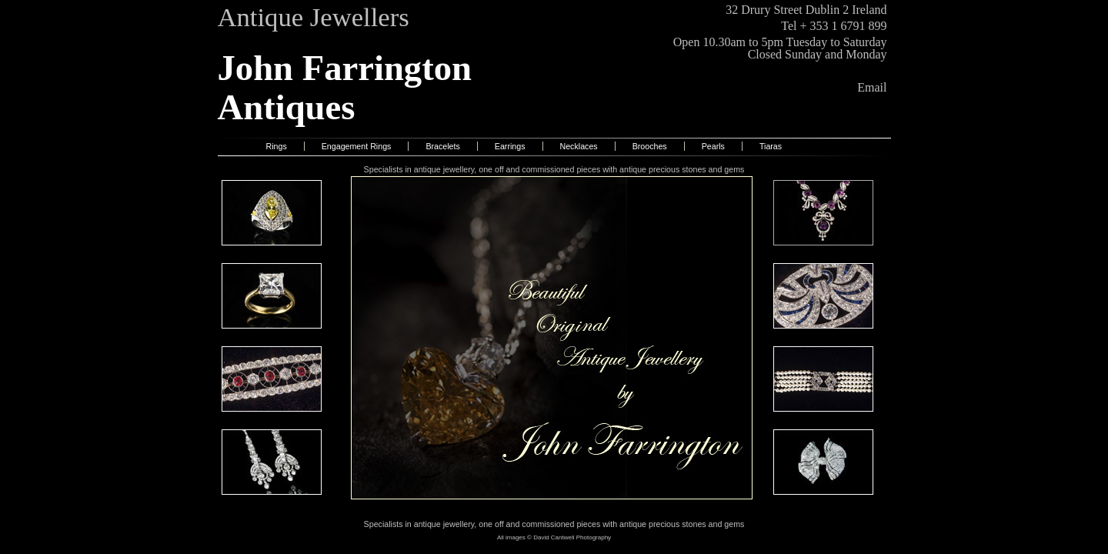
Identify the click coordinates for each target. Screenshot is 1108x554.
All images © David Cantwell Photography (554, 537)
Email (871, 87)
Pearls (713, 146)
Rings (276, 146)
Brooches (649, 146)
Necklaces (579, 146)
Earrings (510, 146)
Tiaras (770, 146)
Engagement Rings (357, 146)
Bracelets (442, 146)
